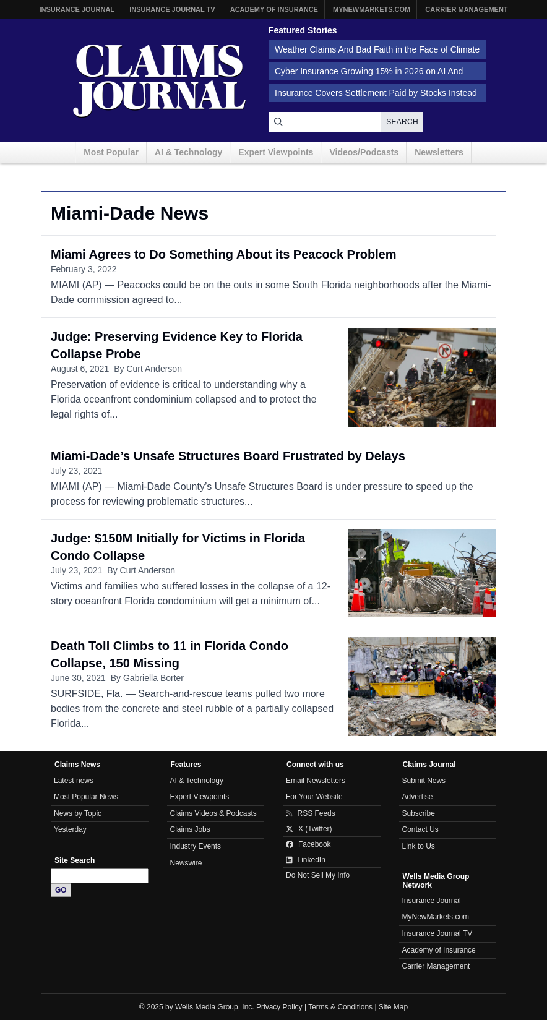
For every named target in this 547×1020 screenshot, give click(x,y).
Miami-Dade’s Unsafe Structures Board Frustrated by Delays (228, 456)
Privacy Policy (279, 1007)
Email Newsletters (315, 780)
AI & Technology (188, 152)
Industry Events (196, 846)
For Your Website (314, 796)
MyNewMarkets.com (371, 9)
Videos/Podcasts (363, 152)
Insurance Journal (76, 9)
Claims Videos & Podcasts (213, 813)
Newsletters (439, 152)
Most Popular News (86, 796)
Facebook (308, 844)
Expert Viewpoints (275, 152)
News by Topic (77, 813)
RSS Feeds (310, 813)
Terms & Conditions (340, 1007)
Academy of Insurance (274, 9)
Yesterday (70, 829)
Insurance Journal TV (172, 9)
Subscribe (418, 813)
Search (402, 122)
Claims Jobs (190, 829)
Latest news (73, 780)
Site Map (393, 1007)
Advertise (417, 796)
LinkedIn (305, 859)
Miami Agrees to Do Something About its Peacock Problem (224, 254)
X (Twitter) (309, 829)
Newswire (186, 863)
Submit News (424, 780)
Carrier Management (466, 9)
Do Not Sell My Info (318, 875)
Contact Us (420, 829)
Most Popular (111, 152)
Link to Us (418, 846)
